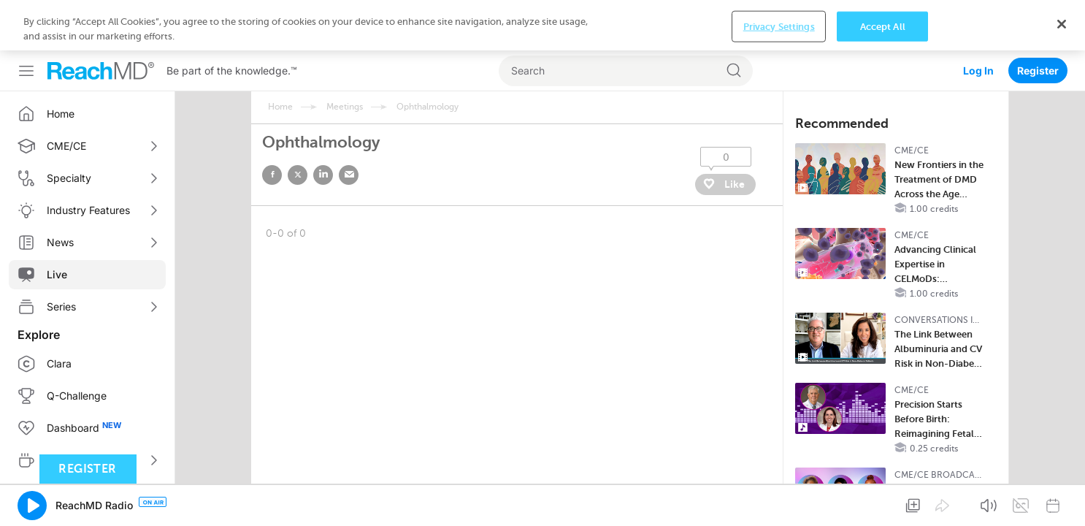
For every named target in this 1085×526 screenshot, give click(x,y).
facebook (272, 124)
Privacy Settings (779, 503)
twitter (297, 124)
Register (1038, 20)
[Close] (1062, 500)
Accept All (882, 503)
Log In (978, 20)
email (349, 124)
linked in (323, 124)
